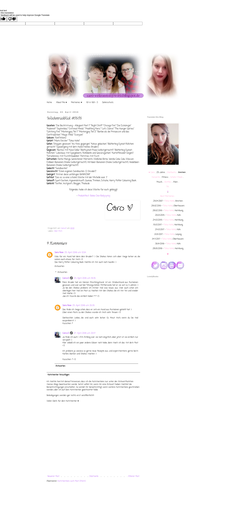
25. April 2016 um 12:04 (75, 252)
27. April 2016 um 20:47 (85, 333)
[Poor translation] (12, 19)
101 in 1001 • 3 (92, 102)
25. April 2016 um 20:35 (83, 305)
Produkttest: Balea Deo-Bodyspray (94, 195)
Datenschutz (107, 102)
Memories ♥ (76, 102)
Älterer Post (133, 476)
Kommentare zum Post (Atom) (72, 481)
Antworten (59, 266)
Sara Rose (59, 252)
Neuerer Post (53, 476)
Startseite (93, 476)
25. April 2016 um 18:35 (85, 278)
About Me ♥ (61, 102)
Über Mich (58, 231)
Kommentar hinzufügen (58, 374)
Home (49, 102)
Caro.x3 (64, 228)
